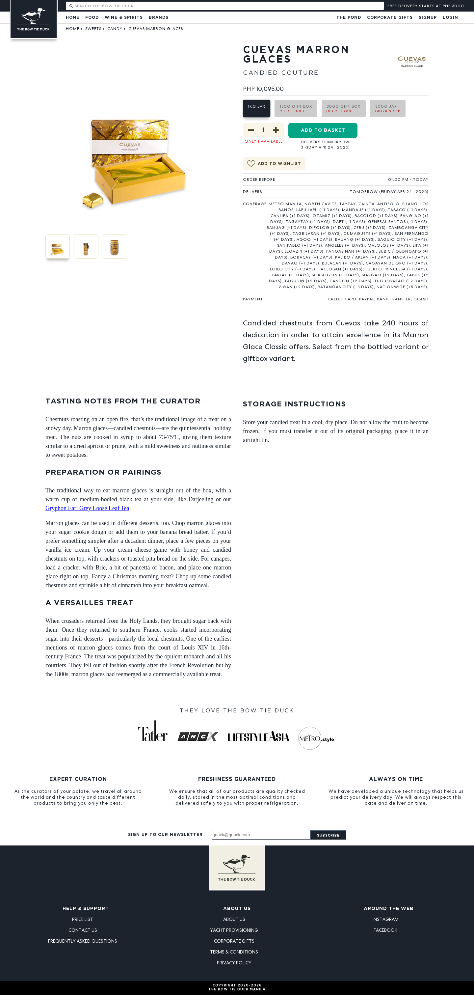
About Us (237, 909)
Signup (428, 17)
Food (92, 17)
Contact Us (82, 930)
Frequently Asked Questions (82, 941)
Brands (159, 17)
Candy (114, 28)
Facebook (385, 930)
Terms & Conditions (234, 952)
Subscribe (328, 836)
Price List (82, 920)
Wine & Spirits (124, 17)
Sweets (93, 28)
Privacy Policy (234, 963)
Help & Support (86, 909)
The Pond (348, 17)
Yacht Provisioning (234, 930)
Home (72, 17)
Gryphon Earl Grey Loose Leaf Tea (87, 508)
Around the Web (388, 909)
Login (450, 17)
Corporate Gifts (390, 17)
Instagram (386, 920)
